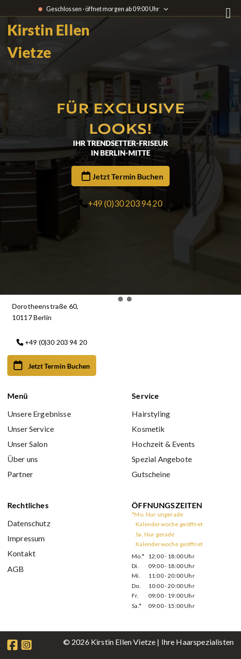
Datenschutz (29, 523)
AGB (15, 568)
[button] (111, 299)
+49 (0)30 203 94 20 (125, 203)
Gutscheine (151, 474)
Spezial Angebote (162, 458)
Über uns (22, 458)
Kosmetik (148, 428)
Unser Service (30, 428)
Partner (20, 474)
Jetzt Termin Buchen (127, 176)
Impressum (26, 538)
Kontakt (21, 553)
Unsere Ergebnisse (39, 413)
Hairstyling (151, 413)
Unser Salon (27, 443)
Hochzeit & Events (163, 443)
